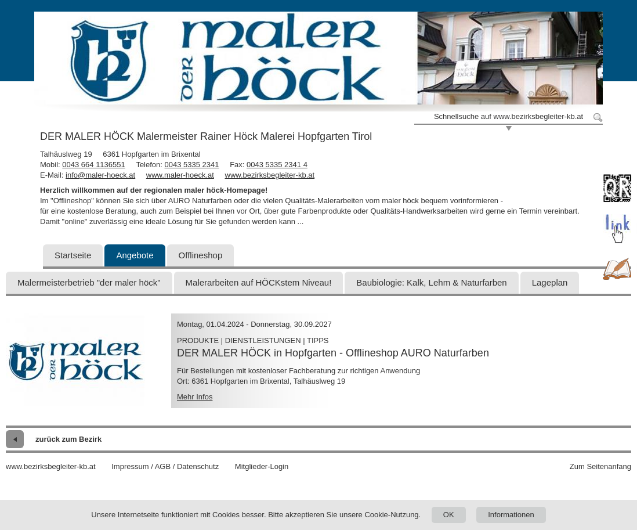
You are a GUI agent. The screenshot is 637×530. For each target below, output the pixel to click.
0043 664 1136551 (93, 164)
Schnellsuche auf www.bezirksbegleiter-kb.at (508, 116)
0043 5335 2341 (192, 164)
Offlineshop (201, 255)
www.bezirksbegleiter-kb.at (270, 175)
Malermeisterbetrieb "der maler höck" (89, 282)
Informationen (511, 514)
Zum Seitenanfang (600, 466)
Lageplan (550, 282)
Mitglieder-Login (262, 466)
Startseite (73, 255)
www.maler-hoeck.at (180, 175)
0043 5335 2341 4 (277, 164)
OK (448, 514)
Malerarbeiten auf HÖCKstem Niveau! (259, 282)
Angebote (134, 255)
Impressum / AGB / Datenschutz (165, 466)
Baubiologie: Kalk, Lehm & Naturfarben (431, 282)
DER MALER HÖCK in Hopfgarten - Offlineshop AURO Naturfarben (333, 353)
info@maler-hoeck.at (100, 175)
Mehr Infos (194, 396)
